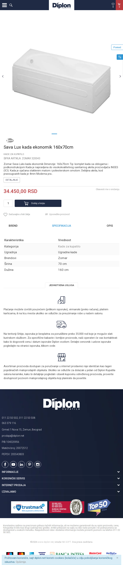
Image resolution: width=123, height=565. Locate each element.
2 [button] (61, 134)
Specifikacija (61, 225)
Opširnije (21, 562)
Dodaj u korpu (38, 203)
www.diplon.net (46, 542)
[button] (11, 5)
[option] (61, 76)
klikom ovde (48, 345)
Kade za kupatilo (14, 154)
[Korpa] (119, 9)
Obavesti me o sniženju (107, 189)
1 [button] (54, 134)
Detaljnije (12, 180)
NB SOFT (66, 542)
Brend (13, 225)
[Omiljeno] (113, 5)
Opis (110, 225)
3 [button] (69, 134)
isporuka (35, 345)
